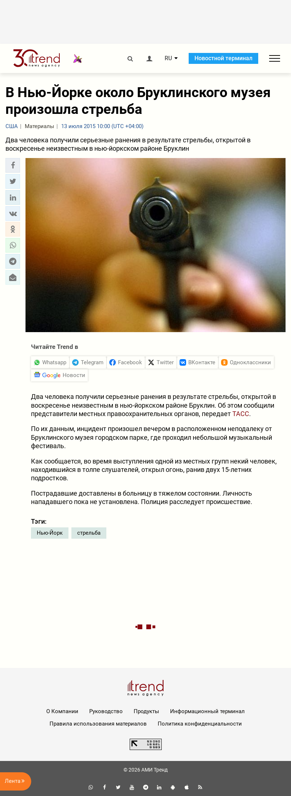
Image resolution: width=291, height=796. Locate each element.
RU (168, 58)
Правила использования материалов (98, 723)
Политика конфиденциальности (200, 723)
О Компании (62, 711)
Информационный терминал (207, 711)
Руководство (106, 711)
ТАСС (240, 414)
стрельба (89, 533)
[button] (13, 165)
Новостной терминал (223, 58)
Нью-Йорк (50, 533)
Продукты (146, 711)
